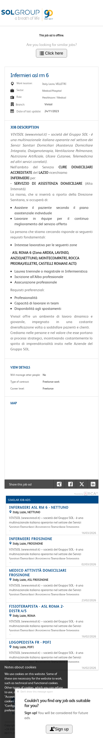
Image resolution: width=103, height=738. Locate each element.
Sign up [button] (59, 729)
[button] (92, 484)
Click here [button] (51, 53)
